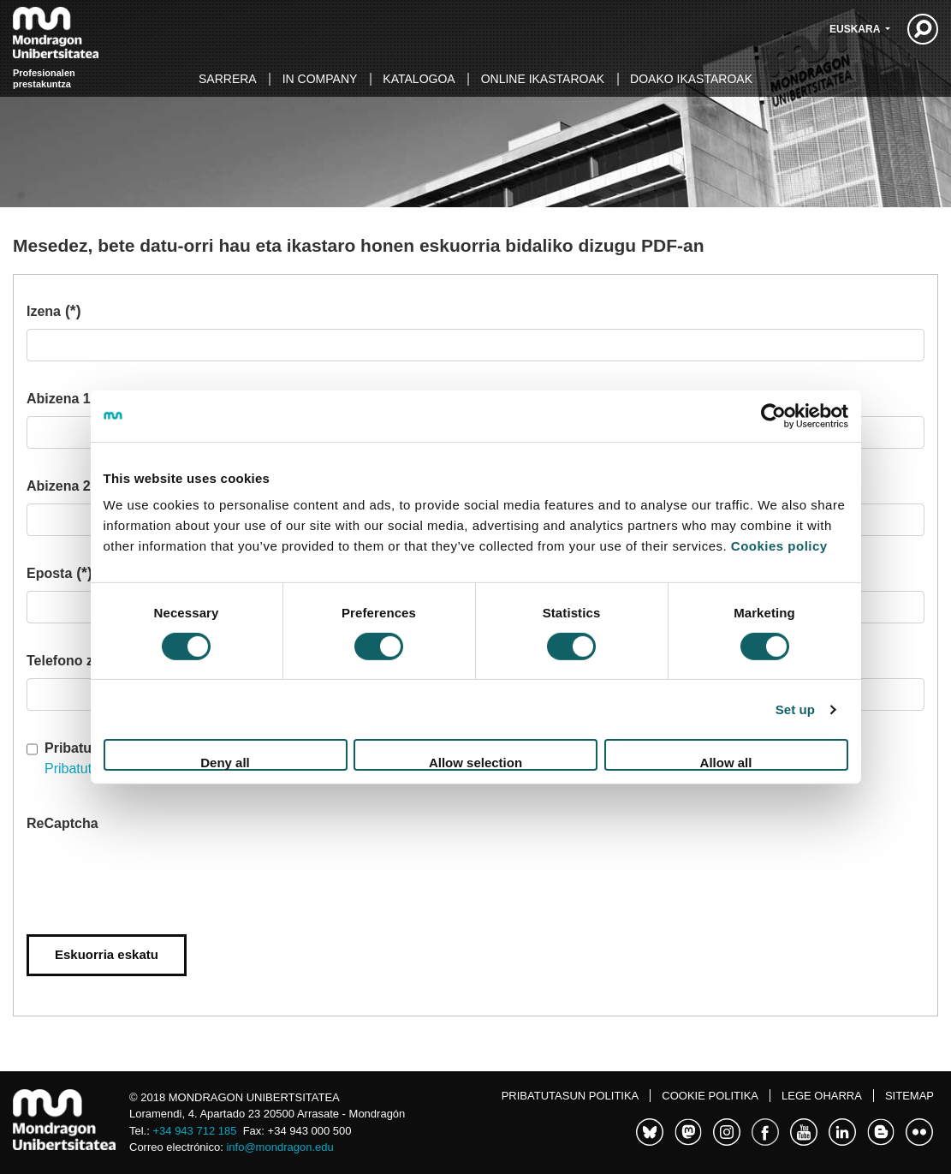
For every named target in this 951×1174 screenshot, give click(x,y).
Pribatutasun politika (570, 1095)
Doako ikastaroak (691, 79)
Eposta (59, 573)
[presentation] (157, 874)
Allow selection (475, 762)
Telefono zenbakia (86, 660)
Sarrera (228, 79)
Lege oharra (822, 1095)
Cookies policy (779, 546)
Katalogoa (419, 79)
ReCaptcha (62, 823)
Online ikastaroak (542, 79)
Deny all (225, 762)
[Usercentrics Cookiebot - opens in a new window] (773, 415)
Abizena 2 (59, 486)
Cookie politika (710, 1095)
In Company (320, 79)
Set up (795, 709)
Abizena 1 (68, 398)
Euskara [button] (856, 29)
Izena (54, 311)
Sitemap (909, 1095)
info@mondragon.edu (279, 1147)
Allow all (726, 762)
